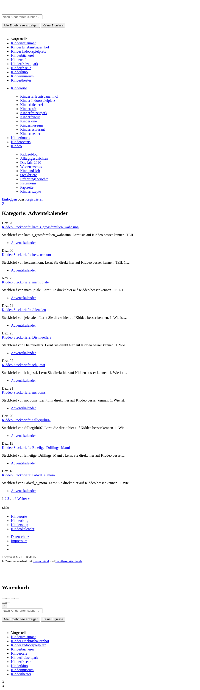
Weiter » (23, 499)
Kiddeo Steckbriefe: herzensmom (26, 255)
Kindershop (19, 525)
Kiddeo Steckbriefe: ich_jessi (23, 365)
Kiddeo (16, 146)
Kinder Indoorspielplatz (37, 100)
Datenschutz (20, 537)
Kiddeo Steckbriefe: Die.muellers (26, 337)
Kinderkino (28, 121)
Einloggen (10, 199)
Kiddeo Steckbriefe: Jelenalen (24, 310)
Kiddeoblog (29, 154)
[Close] (4, 605)
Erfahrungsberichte (34, 179)
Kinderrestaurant (32, 129)
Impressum (19, 541)
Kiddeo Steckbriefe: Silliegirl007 (26, 420)
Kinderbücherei (31, 105)
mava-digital (41, 561)
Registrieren (34, 199)
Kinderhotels (20, 138)
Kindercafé (28, 109)
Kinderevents (21, 142)
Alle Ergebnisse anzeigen (21, 25)
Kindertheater (30, 134)
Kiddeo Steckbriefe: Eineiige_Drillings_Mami (36, 448)
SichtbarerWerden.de (69, 561)
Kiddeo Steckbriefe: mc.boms (24, 392)
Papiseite (26, 187)
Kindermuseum (31, 125)
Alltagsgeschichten (34, 158)
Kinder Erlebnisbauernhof (39, 96)
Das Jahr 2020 (30, 162)
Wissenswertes (31, 167)
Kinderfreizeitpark (33, 113)
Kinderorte (19, 88)
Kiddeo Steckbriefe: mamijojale (25, 282)
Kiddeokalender (22, 529)
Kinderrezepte (30, 191)
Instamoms (28, 183)
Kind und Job (30, 171)
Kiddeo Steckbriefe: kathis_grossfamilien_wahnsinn (40, 227)
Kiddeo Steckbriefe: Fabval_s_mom (28, 475)
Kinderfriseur (30, 117)
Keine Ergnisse (53, 25)
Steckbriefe (28, 175)
